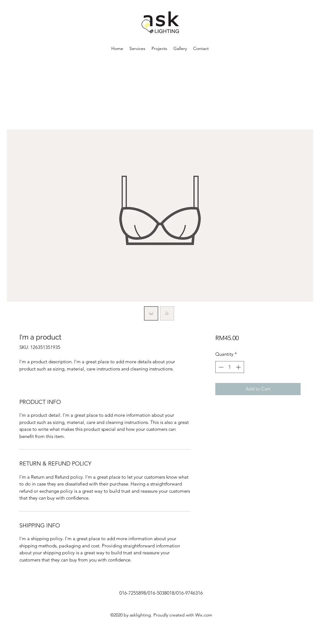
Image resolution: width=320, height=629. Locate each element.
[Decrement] (220, 367)
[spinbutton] (229, 367)
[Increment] (239, 367)
